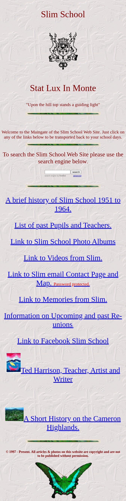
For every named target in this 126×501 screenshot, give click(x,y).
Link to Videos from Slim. (63, 258)
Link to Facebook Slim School (63, 341)
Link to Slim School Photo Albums (63, 241)
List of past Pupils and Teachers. (63, 225)
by (61, 176)
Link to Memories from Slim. (63, 299)
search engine (51, 176)
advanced (77, 176)
